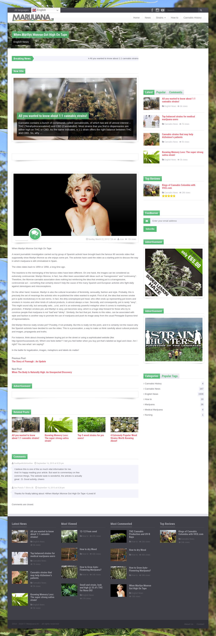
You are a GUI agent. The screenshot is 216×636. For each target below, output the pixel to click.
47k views (95, 536)
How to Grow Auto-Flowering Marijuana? (91, 568)
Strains (161, 17)
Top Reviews (152, 178)
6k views (182, 106)
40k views (95, 554)
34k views (95, 574)
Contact (200, 624)
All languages (22, 10)
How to (174, 17)
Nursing (173, 415)
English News (21, 41)
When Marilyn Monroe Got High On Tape (140, 587)
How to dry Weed (88, 549)
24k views (185, 192)
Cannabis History (192, 17)
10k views (131, 239)
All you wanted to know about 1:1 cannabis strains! (115, 58)
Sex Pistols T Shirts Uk (22, 488)
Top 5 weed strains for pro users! (91, 437)
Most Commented (121, 524)
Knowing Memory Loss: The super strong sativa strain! (57, 438)
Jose (120, 239)
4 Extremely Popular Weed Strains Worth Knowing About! (124, 438)
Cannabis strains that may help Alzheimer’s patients (177, 136)
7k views (184, 124)
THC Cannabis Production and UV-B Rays (139, 534)
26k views (145, 542)
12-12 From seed (88, 531)
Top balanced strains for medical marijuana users (178, 118)
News (148, 17)
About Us (188, 624)
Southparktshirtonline (22, 463)
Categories (151, 376)
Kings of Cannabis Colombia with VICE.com (178, 186)
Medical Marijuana (173, 410)
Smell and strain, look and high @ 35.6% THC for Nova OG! (91, 587)
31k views (86, 598)
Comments (175, 92)
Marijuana (173, 404)
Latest (149, 92)
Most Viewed (69, 524)
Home (136, 17)
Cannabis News (170, 124)
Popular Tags (170, 376)
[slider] (169, 196)
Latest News (19, 524)
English (39, 10)
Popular (161, 92)
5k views (184, 142)
